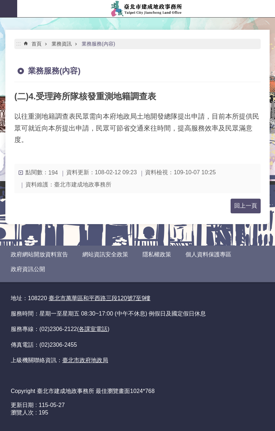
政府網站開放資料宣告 (39, 254)
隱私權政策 (157, 254)
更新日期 (22, 405)
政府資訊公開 (28, 269)
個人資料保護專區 (208, 254)
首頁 (37, 44)
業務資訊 (62, 44)
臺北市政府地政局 (85, 360)
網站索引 (8, 8)
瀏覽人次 (22, 412)
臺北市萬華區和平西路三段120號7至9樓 (100, 298)
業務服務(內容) (98, 44)
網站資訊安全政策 (105, 254)
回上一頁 (245, 206)
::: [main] (18, 44)
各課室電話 (93, 329)
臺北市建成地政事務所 (146, 8)
